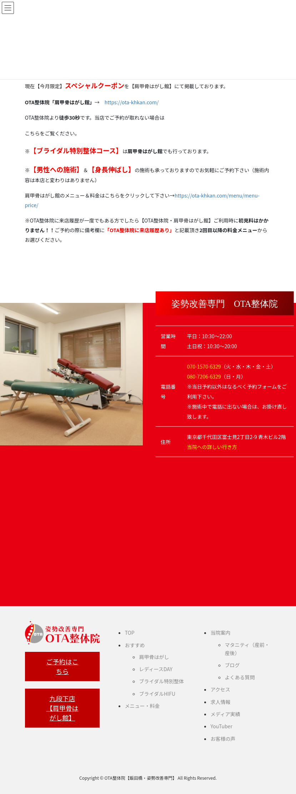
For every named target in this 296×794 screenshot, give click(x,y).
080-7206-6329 (204, 376)
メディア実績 (225, 714)
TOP (129, 632)
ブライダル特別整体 (161, 681)
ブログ (232, 665)
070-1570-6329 (204, 366)
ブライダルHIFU (157, 693)
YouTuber (221, 726)
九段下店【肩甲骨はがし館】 (62, 708)
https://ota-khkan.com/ (132, 102)
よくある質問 (240, 677)
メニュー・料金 (142, 705)
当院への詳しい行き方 (212, 446)
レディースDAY (155, 669)
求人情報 (220, 701)
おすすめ (135, 645)
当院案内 (220, 632)
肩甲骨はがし (154, 656)
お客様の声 (222, 738)
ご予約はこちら (62, 666)
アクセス (220, 689)
